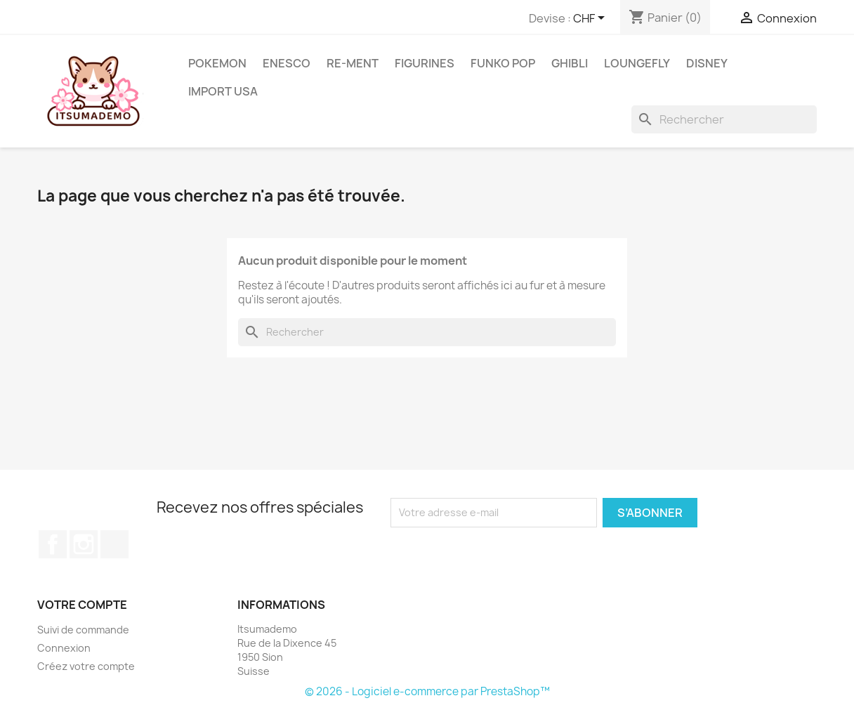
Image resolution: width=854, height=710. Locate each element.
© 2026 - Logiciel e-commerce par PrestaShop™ (427, 691)
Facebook (53, 544)
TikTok (114, 544)
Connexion (64, 648)
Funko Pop (503, 63)
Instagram (84, 544)
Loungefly (637, 63)
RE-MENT (353, 63)
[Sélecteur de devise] (591, 19)
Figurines (424, 63)
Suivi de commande (83, 629)
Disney (707, 63)
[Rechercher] (724, 119)
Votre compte (82, 604)
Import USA (223, 91)
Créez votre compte (86, 666)
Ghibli (569, 63)
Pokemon (217, 63)
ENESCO (286, 63)
